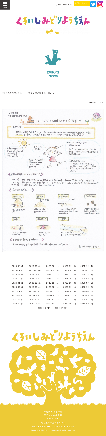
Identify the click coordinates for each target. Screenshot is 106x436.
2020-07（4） (70, 300)
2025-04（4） (36, 274)
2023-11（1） (53, 283)
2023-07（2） (18, 287)
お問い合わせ (82, 3)
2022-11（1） (18, 291)
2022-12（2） (87, 287)
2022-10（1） (36, 291)
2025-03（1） (53, 274)
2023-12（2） (36, 283)
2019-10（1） (70, 304)
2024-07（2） (53, 279)
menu (5, 4)
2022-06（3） (70, 291)
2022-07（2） (53, 291)
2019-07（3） (61, 308)
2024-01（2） (18, 283)
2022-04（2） (87, 291)
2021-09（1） (53, 295)
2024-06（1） (70, 279)
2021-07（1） (70, 295)
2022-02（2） (36, 295)
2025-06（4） (18, 274)
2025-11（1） (18, 270)
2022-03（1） (18, 295)
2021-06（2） (87, 295)
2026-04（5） (18, 266)
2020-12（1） (36, 300)
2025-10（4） (36, 270)
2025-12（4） (87, 266)
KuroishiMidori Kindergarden (47, 430)
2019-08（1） (44, 308)
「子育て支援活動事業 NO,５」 (40, 93)
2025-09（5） (53, 270)
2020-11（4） (53, 300)
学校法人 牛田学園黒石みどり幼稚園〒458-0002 (53, 415)
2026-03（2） (36, 266)
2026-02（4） (53, 266)
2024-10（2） (18, 279)
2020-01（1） (36, 304)
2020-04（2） (87, 300)
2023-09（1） (87, 283)
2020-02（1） (18, 304)
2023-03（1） (36, 287)
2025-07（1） (87, 270)
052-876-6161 (65, 5)
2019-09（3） (87, 304)
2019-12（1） (53, 304)
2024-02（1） (87, 279)
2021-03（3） (18, 300)
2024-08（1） (36, 279)
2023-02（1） (53, 287)
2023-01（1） (70, 287)
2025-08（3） (70, 270)
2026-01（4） (70, 266)
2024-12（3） (87, 274)
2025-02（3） (70, 274)
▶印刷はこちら (96, 102)
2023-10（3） (70, 283)
